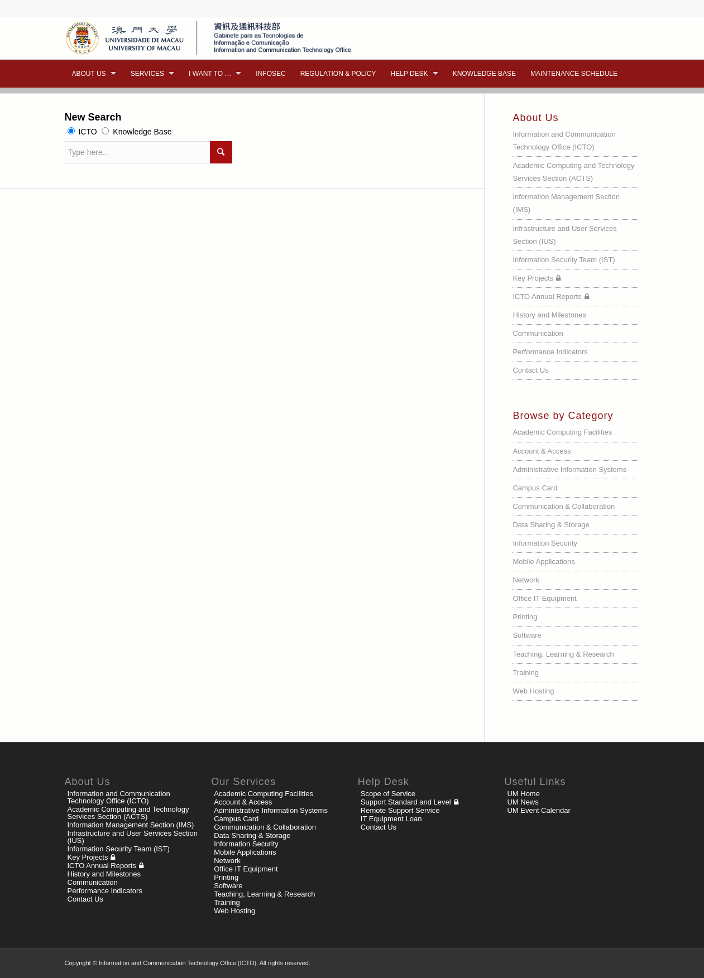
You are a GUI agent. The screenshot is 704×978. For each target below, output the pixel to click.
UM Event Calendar (538, 810)
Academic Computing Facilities (562, 432)
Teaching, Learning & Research (563, 654)
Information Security (545, 543)
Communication (538, 333)
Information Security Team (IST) (564, 260)
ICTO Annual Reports (547, 296)
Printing (525, 617)
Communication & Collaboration (564, 506)
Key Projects (533, 278)
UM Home (523, 793)
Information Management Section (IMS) (566, 203)
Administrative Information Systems (569, 469)
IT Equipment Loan (391, 819)
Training (525, 672)
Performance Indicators (550, 352)
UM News (522, 802)
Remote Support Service (400, 810)
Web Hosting (533, 691)
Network (526, 580)
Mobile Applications (543, 561)
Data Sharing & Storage (551, 525)
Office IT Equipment (544, 598)
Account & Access (542, 451)
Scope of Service (388, 793)
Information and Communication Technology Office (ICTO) (564, 140)
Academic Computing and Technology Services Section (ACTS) (573, 171)
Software (527, 635)
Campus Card (535, 488)
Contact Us (530, 370)
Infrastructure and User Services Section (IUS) (564, 234)
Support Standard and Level (406, 802)
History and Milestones (549, 315)
